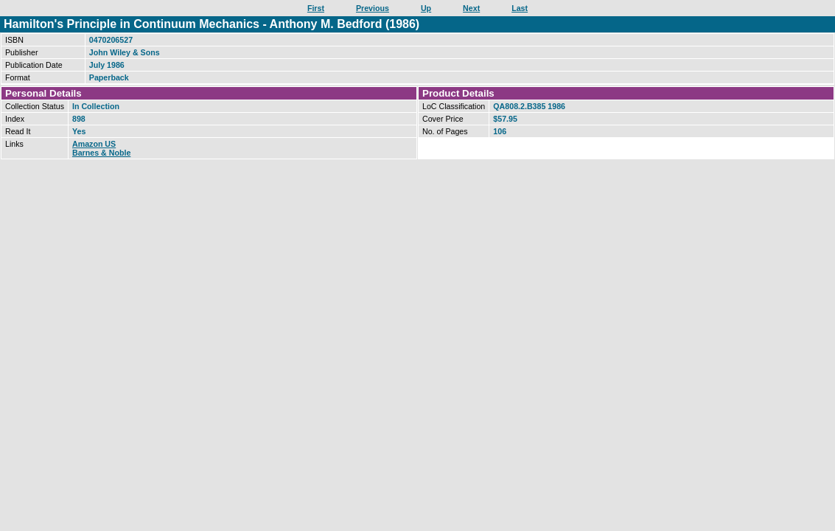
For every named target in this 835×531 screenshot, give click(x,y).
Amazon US (94, 143)
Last (519, 8)
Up (426, 8)
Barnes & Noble (101, 152)
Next (471, 8)
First (315, 8)
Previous (372, 8)
